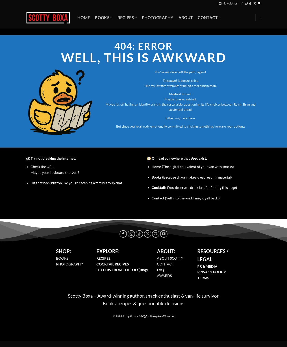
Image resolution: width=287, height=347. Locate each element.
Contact (209, 17)
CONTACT (165, 264)
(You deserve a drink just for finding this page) (194, 187)
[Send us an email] (155, 234)
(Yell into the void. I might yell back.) (186, 198)
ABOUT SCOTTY (170, 258)
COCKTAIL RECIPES (112, 264)
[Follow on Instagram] (246, 3)
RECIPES (103, 258)
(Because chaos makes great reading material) (192, 177)
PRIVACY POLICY (211, 272)
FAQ (160, 269)
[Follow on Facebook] (242, 3)
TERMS (203, 278)
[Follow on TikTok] (250, 3)
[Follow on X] (254, 3)
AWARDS (164, 275)
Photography (158, 17)
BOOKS (62, 258)
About (185, 17)
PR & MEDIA (207, 266)
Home (83, 17)
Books (103, 17)
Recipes (127, 17)
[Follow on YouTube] (259, 3)
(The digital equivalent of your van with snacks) (193, 166)
